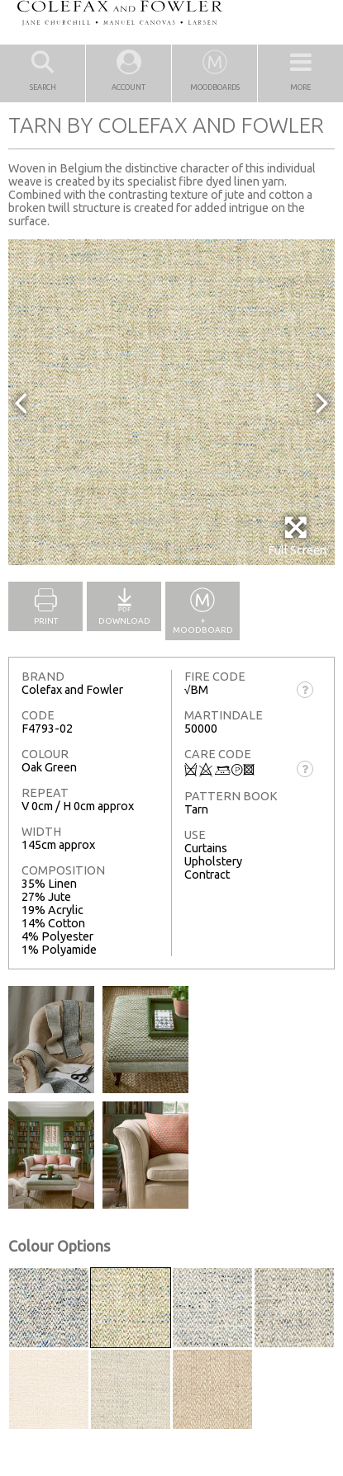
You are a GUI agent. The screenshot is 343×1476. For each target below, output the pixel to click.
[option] (171, 402)
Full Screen (297, 536)
